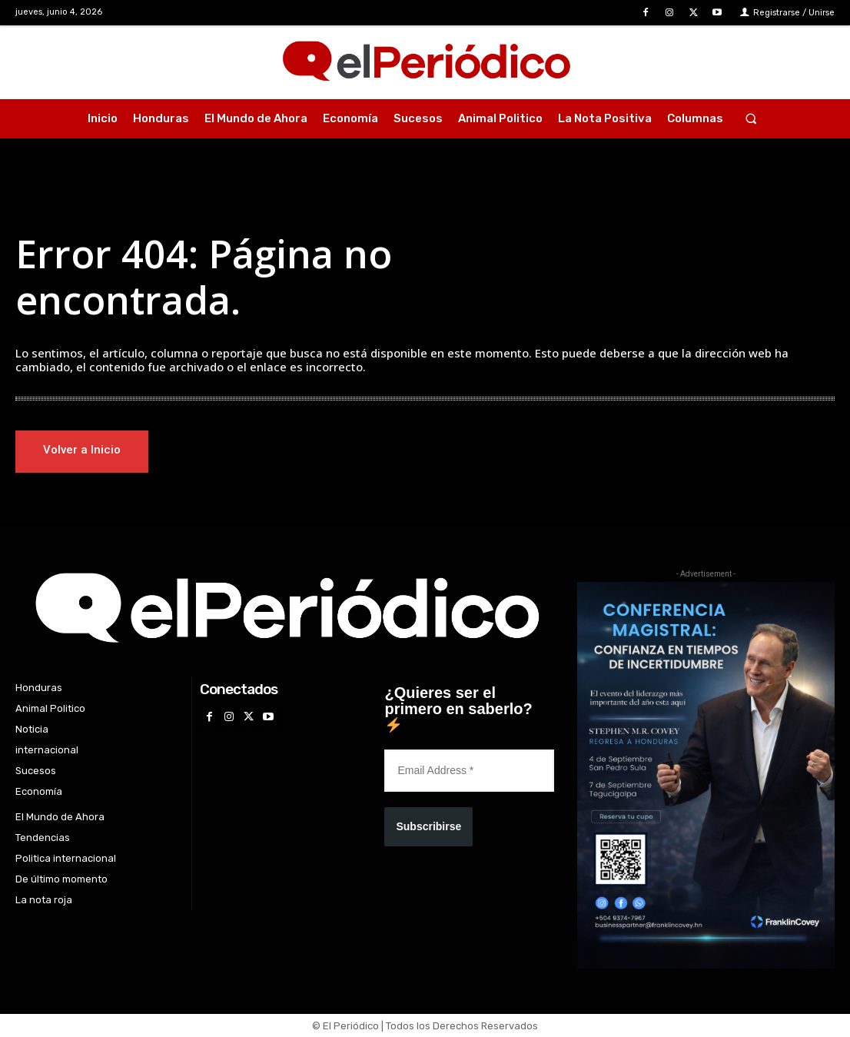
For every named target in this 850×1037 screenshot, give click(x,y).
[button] (750, 118)
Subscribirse (428, 827)
